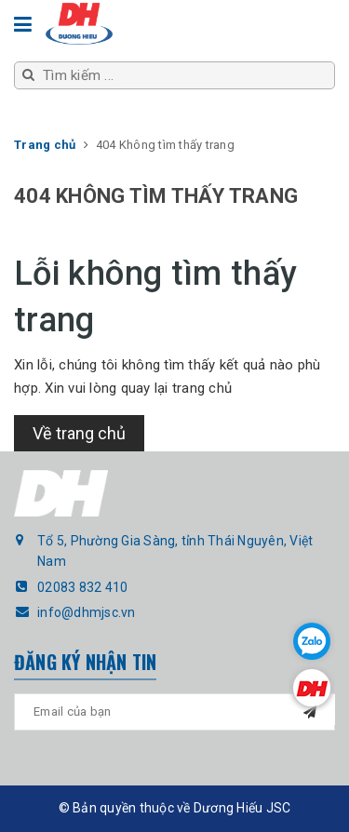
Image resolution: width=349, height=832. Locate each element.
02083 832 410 (82, 587)
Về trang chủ (79, 433)
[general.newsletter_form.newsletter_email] (174, 712)
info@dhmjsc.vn (86, 612)
